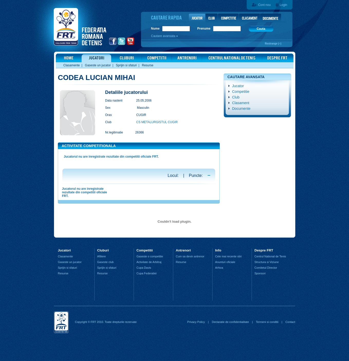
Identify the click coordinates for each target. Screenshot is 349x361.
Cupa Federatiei (146, 273)
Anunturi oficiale (225, 262)
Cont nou (264, 5)
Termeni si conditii (267, 321)
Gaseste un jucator (98, 65)
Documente (241, 108)
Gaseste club (105, 262)
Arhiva (219, 267)
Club (236, 97)
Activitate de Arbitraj (148, 262)
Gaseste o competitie (149, 256)
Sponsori (259, 273)
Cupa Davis (143, 267)
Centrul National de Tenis (270, 256)
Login (283, 5)
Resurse (147, 65)
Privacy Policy (196, 321)
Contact (290, 321)
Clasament (240, 103)
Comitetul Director (265, 267)
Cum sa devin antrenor (190, 256)
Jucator (238, 86)
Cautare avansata (163, 36)
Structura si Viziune (266, 262)
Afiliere (101, 256)
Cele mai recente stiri (228, 256)
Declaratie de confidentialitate (230, 321)
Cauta (261, 29)
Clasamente (71, 65)
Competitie (240, 91)
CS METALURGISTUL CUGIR (157, 122)
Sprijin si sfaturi (126, 65)
